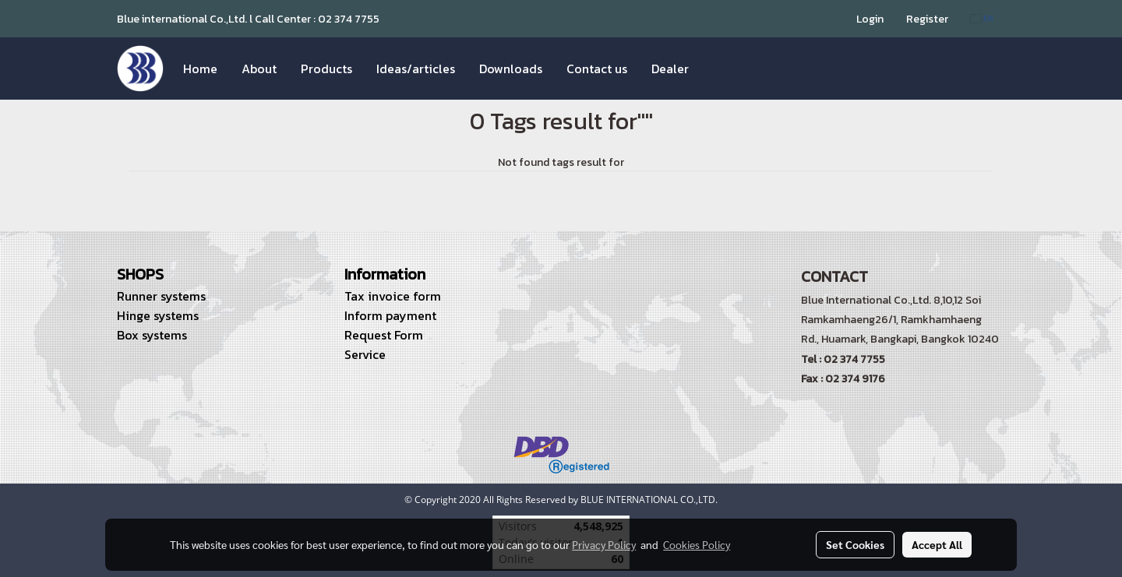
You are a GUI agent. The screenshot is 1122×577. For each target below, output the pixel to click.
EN (982, 18)
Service (365, 354)
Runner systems (161, 296)
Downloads (510, 68)
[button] (714, 68)
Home (200, 68)
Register (927, 19)
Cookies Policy (696, 544)
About (259, 68)
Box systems (152, 334)
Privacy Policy (604, 544)
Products (326, 68)
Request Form (383, 334)
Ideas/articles (415, 68)
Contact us (596, 68)
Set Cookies (855, 544)
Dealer (670, 68)
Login (870, 19)
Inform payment (390, 315)
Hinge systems (158, 315)
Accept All (937, 544)
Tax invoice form (392, 296)
